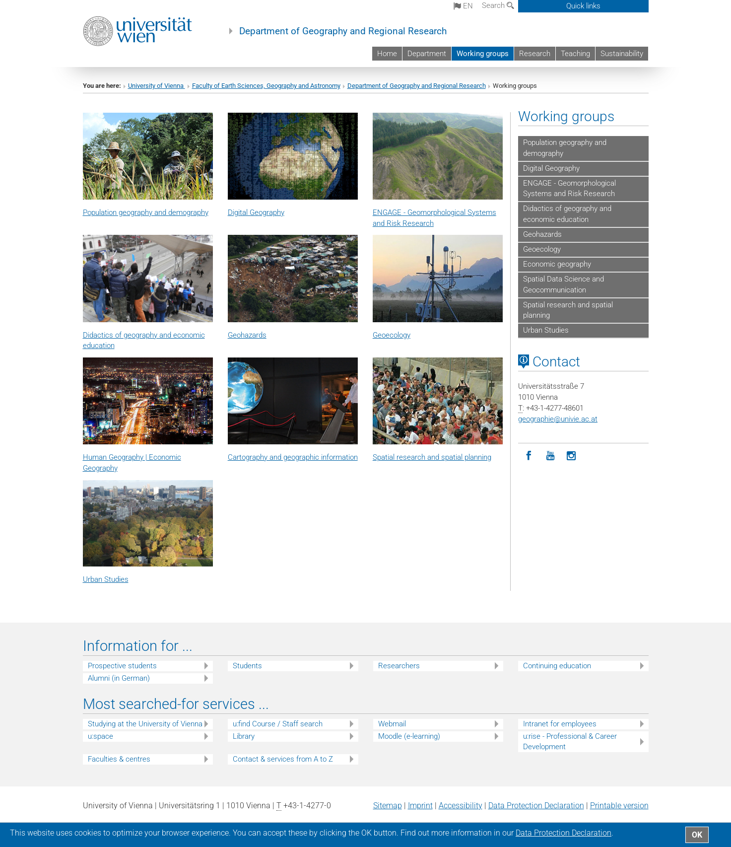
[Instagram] (571, 456)
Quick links (583, 5)
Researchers (399, 665)
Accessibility (460, 805)
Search (498, 5)
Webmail (392, 723)
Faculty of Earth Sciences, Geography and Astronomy (266, 85)
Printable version (619, 805)
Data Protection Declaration (536, 805)
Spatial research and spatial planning (568, 310)
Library (244, 736)
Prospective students (122, 665)
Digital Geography (256, 212)
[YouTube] (550, 456)
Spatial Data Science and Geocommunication (563, 284)
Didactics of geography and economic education (567, 214)
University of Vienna (156, 85)
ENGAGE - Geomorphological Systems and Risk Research (569, 189)
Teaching (575, 53)
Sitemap (387, 805)
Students (247, 665)
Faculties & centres (119, 759)
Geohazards (247, 335)
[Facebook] (528, 456)
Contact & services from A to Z (283, 759)
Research (534, 53)
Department (426, 53)
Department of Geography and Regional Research (343, 31)
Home (387, 53)
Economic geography (557, 264)
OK (697, 835)
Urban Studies (106, 579)
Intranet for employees (560, 723)
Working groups (483, 53)
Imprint (420, 805)
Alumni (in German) (119, 678)
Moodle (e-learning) (409, 736)
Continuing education (557, 665)
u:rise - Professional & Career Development (570, 741)
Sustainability (621, 53)
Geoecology (391, 335)
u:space (100, 736)
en (463, 5)
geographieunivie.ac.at (558, 419)
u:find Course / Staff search (278, 723)
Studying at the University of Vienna (145, 723)
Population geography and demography (564, 148)
